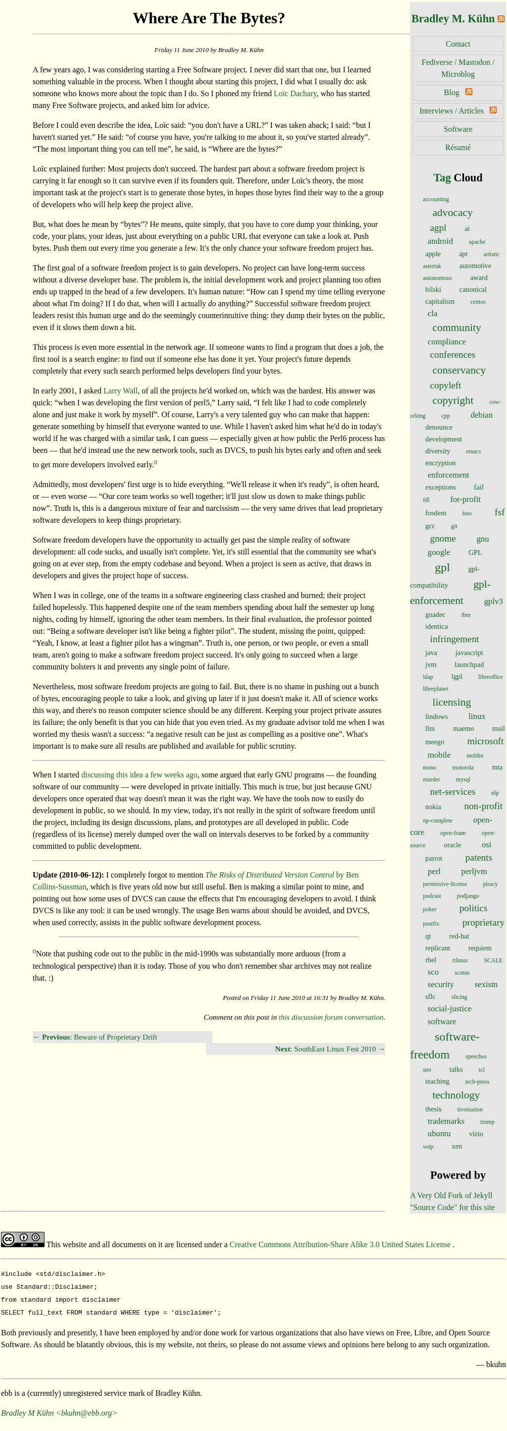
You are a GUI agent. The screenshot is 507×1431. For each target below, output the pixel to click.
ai (466, 228)
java (431, 653)
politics (473, 908)
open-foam (453, 832)
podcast (432, 895)
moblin (474, 755)
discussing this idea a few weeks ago (139, 775)
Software (458, 129)
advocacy (452, 213)
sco (433, 972)
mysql (463, 779)
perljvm (474, 871)
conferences (453, 354)
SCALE (493, 960)
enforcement (448, 475)
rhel (430, 960)
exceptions (440, 487)
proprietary (483, 922)
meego (434, 742)
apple (433, 254)
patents (478, 857)
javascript (469, 653)
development (443, 439)
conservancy (459, 370)
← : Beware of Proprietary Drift (95, 1037)
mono (429, 767)
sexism (486, 984)
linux (477, 716)
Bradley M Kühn (27, 1409)
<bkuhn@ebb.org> (86, 1409)
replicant (437, 948)
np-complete (438, 820)
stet (427, 1069)
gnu (482, 539)
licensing (451, 702)
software (442, 1021)
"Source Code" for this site (452, 1207)
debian (481, 415)
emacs (473, 451)
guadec (435, 614)
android (440, 241)
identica (436, 626)
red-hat (459, 936)
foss (466, 513)
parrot (433, 858)
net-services (453, 791)
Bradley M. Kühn (453, 18)
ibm (466, 614)
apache (477, 241)
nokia (433, 807)
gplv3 (493, 601)
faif (479, 487)
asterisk (432, 266)
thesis (433, 1109)
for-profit (465, 499)
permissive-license (445, 884)
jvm (430, 664)
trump (487, 1121)
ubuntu (439, 1133)
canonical (473, 289)
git (454, 526)
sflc (430, 996)
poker (429, 909)
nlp (495, 792)
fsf (500, 512)
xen (457, 1146)
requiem (480, 948)
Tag (442, 177)
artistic (492, 254)
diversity (437, 451)
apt (463, 254)
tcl (482, 1069)
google (439, 552)
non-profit (483, 806)
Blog (451, 92)
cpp (446, 415)
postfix (431, 923)
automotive (475, 266)
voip (428, 1146)
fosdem (435, 513)
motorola (463, 767)
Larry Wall (120, 390)
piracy (490, 884)
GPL (475, 552)
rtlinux (460, 960)
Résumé (458, 147)
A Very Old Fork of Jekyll (451, 1195)
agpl (438, 227)
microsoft (485, 741)
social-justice (450, 1008)
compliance (447, 341)
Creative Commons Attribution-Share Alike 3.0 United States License (341, 1244)
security (441, 984)
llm (430, 728)
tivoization (470, 1109)
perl (434, 871)
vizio (476, 1134)
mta (497, 767)
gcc (430, 526)
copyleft (445, 385)
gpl (442, 567)
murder (431, 779)
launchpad (469, 664)
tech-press (477, 1081)
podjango (468, 895)
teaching (437, 1081)
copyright (452, 400)
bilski (433, 289)
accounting (436, 199)
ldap (428, 676)
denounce (439, 427)
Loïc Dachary (295, 93)
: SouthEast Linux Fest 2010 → (330, 1049)
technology (456, 1095)
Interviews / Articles (451, 111)
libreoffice (490, 676)
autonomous (437, 278)
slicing (459, 996)
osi (487, 844)
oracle (452, 845)
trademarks (446, 1121)
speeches (476, 1056)
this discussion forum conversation (331, 1017)
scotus (462, 972)
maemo (463, 728)
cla (433, 313)
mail (498, 728)
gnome (443, 538)
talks (456, 1069)
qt (428, 936)
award (479, 277)
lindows (436, 716)
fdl (426, 499)
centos (478, 301)
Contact (458, 44)
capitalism (440, 301)
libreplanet (435, 688)
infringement (454, 639)
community (456, 327)
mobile (439, 755)
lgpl (457, 676)
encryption (440, 463)
